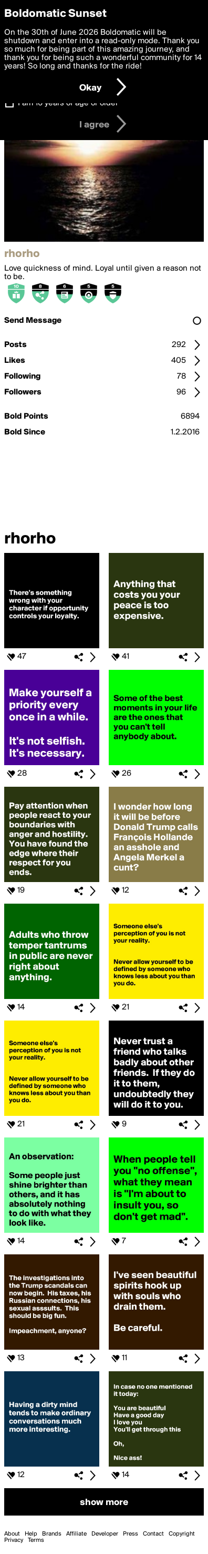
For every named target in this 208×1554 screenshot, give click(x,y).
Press (130, 1534)
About (12, 1534)
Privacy (13, 1540)
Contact (153, 1534)
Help (31, 1534)
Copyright (182, 1534)
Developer (104, 1534)
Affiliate (76, 1534)
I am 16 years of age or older (68, 103)
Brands (51, 1534)
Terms (36, 1540)
